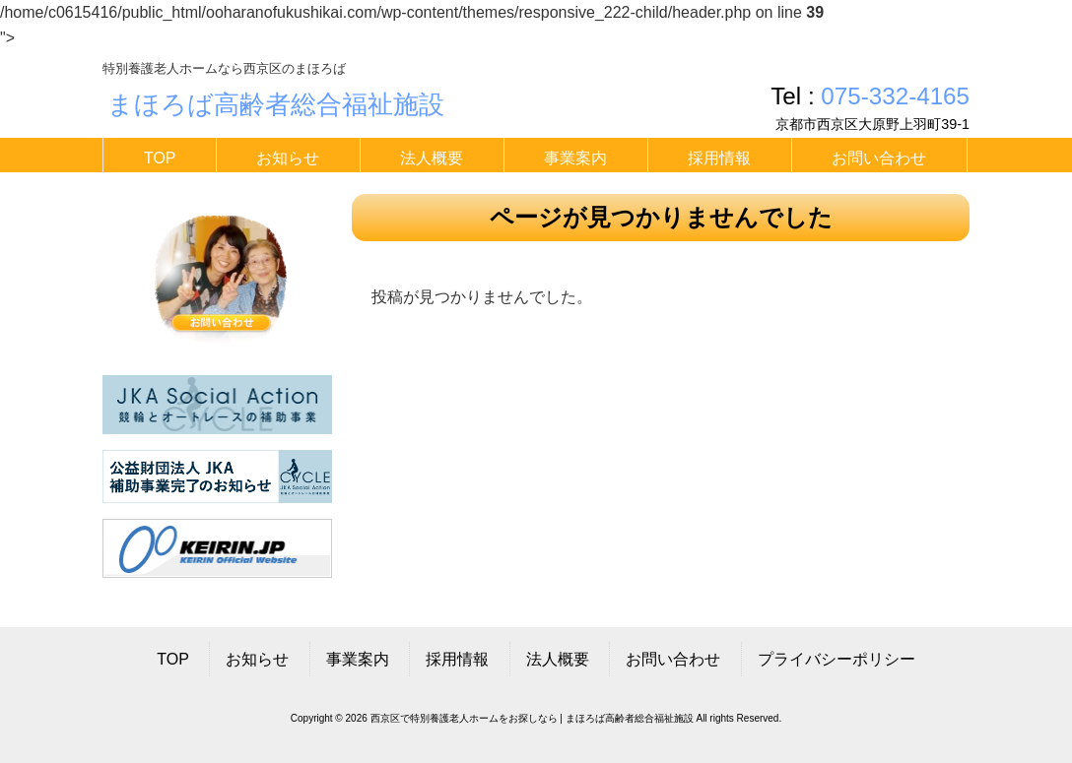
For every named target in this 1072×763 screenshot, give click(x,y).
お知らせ (257, 659)
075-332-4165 (895, 96)
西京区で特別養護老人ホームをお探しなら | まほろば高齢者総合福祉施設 (532, 718)
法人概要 (557, 659)
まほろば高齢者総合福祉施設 (275, 104)
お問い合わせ (673, 659)
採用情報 (457, 659)
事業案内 (357, 659)
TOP (173, 659)
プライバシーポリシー (836, 659)
